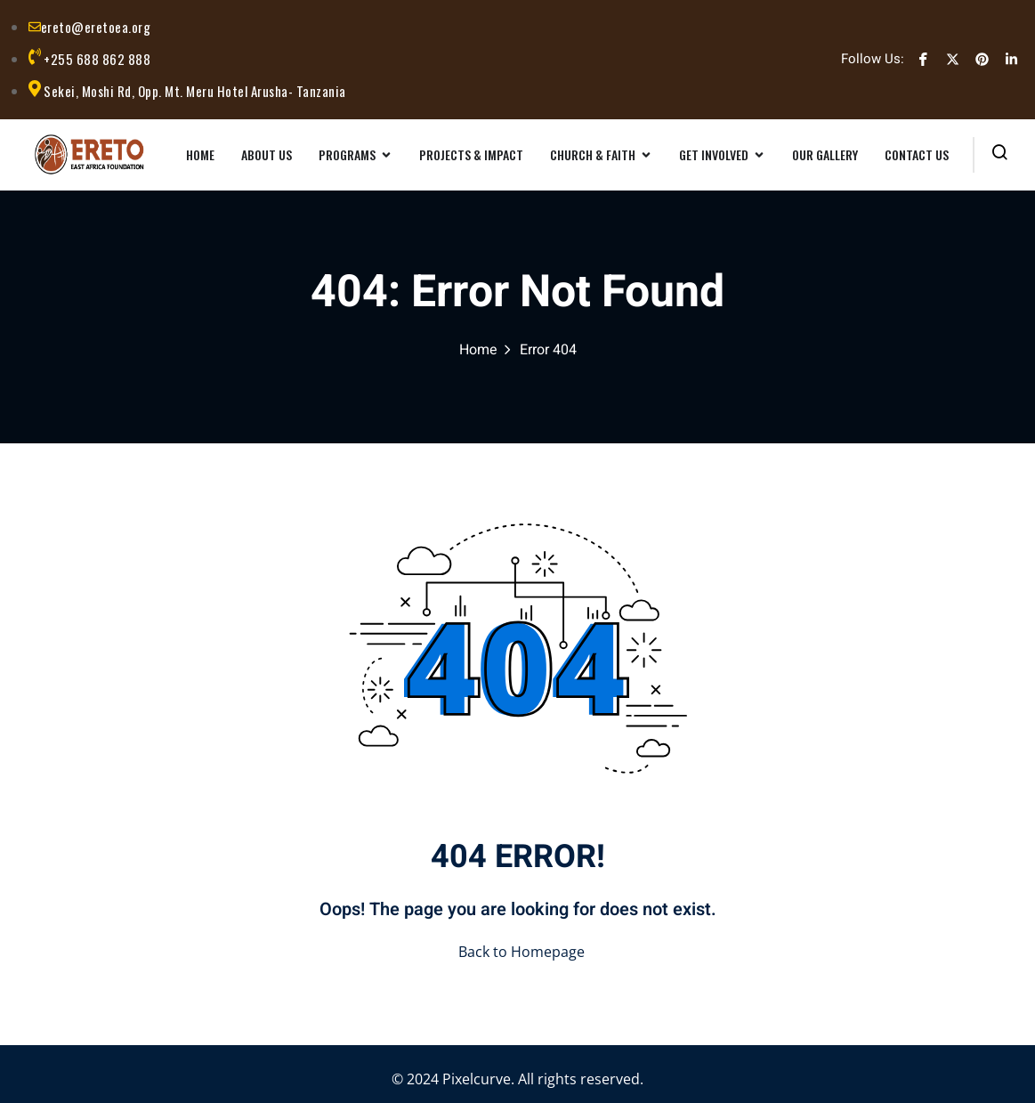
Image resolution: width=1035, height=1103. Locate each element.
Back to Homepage (518, 951)
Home (478, 350)
